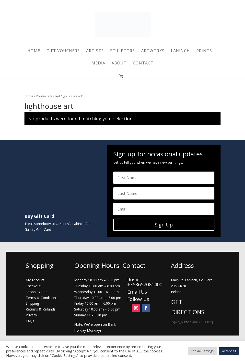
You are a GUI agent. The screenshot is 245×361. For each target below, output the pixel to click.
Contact (143, 63)
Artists (95, 51)
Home (33, 51)
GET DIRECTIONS (187, 307)
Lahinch (180, 51)
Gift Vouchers (63, 51)
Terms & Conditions (42, 297)
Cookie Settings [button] (202, 351)
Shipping (32, 303)
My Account (35, 280)
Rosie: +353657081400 (145, 282)
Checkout (33, 286)
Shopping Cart (37, 291)
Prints (204, 51)
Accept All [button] (229, 351)
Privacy (31, 315)
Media (98, 63)
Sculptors (122, 51)
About (119, 63)
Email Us (137, 291)
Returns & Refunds (41, 309)
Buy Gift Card (39, 216)
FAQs (30, 321)
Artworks (152, 51)
